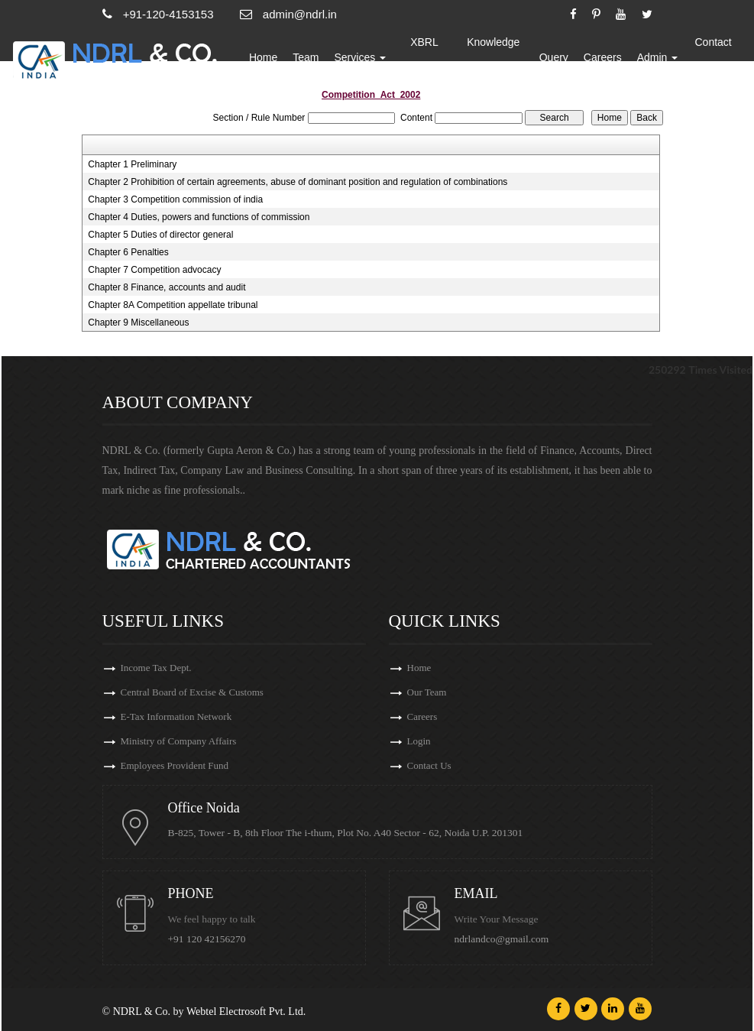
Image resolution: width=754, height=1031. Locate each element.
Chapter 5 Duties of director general (160, 234)
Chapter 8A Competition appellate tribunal (172, 305)
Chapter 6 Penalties (128, 252)
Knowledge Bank (493, 57)
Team (306, 57)
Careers (603, 57)
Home (263, 57)
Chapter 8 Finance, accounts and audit (166, 287)
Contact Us (712, 57)
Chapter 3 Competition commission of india (175, 199)
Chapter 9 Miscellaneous (138, 322)
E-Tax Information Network (176, 716)
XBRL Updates (424, 57)
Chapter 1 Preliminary (132, 164)
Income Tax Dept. (156, 667)
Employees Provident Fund (175, 765)
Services (361, 57)
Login (419, 741)
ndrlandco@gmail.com (502, 939)
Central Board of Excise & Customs (192, 692)
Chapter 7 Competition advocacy (154, 269)
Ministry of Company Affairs (179, 741)
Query (553, 57)
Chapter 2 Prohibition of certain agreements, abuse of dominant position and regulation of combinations (297, 182)
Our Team (427, 692)
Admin (657, 57)
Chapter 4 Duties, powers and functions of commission (198, 217)
